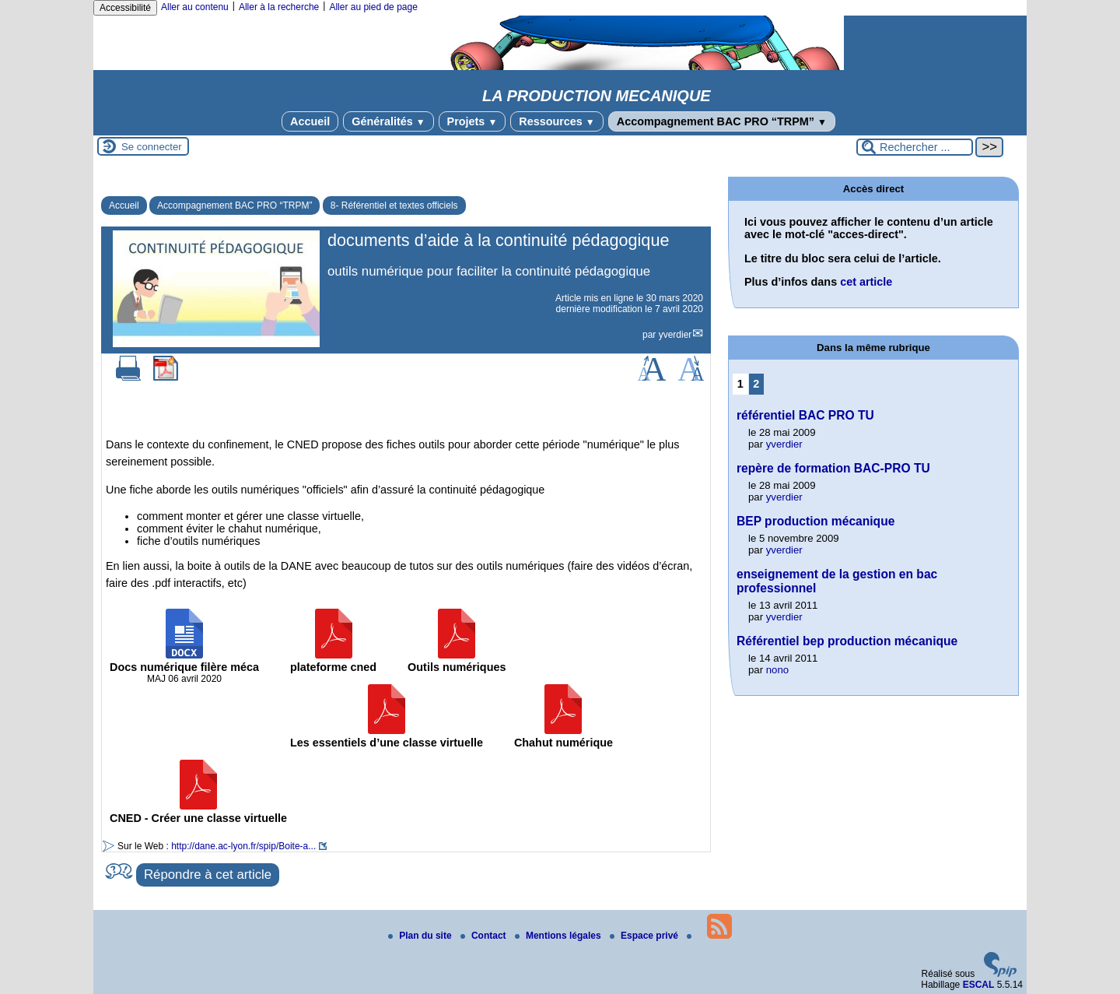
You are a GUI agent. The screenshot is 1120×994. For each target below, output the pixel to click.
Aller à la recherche (279, 7)
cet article (866, 282)
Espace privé (645, 935)
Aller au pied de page (373, 7)
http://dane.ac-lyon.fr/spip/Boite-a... (243, 846)
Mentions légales (559, 935)
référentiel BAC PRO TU (805, 415)
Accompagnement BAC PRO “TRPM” (722, 121)
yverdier (675, 334)
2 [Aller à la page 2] (756, 384)
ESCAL (979, 984)
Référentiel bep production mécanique (847, 641)
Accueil (310, 121)
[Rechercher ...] (914, 147)
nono (777, 670)
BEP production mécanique (815, 521)
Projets (472, 121)
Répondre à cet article (207, 874)
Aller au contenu (195, 7)
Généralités (388, 121)
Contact (484, 935)
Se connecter (151, 147)
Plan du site (421, 935)
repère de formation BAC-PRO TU (833, 468)
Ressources (556, 121)
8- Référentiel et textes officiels (394, 205)
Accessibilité (125, 7)
